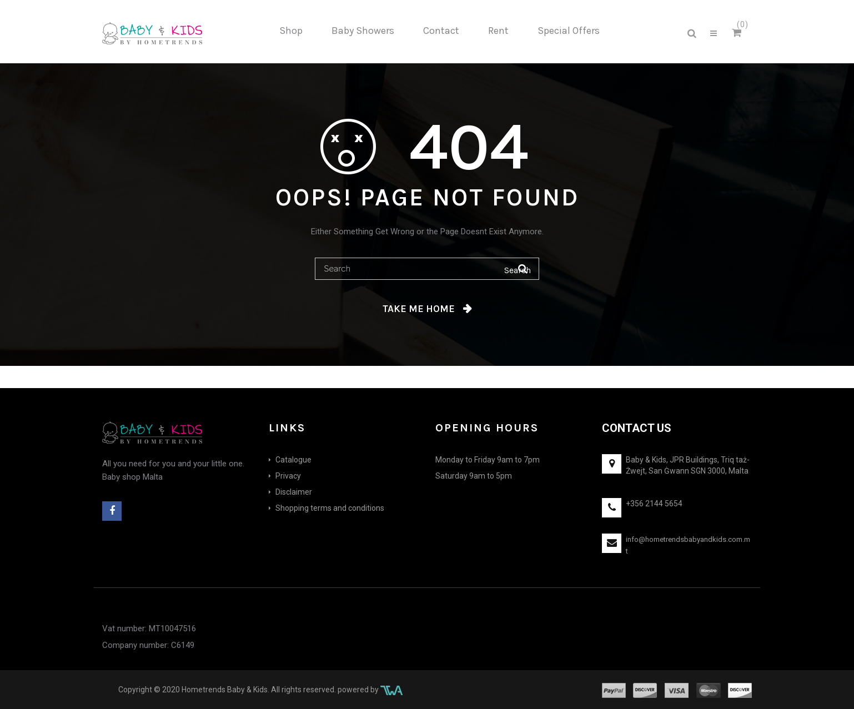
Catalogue (293, 459)
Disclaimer (293, 491)
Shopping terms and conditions (329, 508)
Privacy (288, 475)
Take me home (419, 309)
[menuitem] (291, 31)
